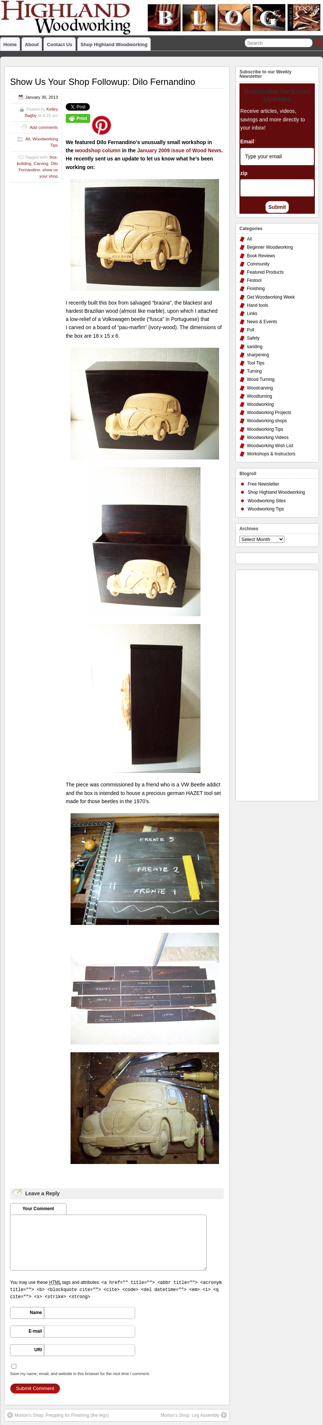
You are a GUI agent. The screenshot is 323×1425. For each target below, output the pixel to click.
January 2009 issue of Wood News (179, 150)
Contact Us (59, 44)
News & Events (262, 321)
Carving (41, 163)
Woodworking (260, 404)
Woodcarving (260, 388)
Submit (277, 207)
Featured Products (265, 272)
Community (258, 264)
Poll (250, 330)
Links (252, 313)
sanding (254, 346)
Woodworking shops (267, 420)
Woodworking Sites (267, 500)
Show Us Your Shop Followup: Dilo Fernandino (102, 82)
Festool (254, 280)
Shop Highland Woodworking (114, 44)
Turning (254, 371)
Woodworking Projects (269, 412)
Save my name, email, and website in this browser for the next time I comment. (80, 1373)
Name (36, 1312)
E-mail (35, 1331)
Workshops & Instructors (271, 454)
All (27, 139)
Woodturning (259, 396)
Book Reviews (261, 255)
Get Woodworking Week (271, 297)
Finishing (256, 288)
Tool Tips (255, 363)
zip (243, 173)
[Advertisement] (269, 683)
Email (248, 141)
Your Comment (38, 1208)
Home (10, 44)
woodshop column (98, 150)
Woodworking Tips (265, 429)
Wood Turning (261, 379)
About (32, 44)
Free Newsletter (263, 484)
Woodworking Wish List (270, 445)
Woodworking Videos (267, 437)
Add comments (44, 127)
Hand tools (257, 305)
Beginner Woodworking (270, 247)
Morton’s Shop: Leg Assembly (193, 1415)
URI (38, 1349)
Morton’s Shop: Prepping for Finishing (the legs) (58, 1415)
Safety (253, 338)
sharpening (258, 354)
